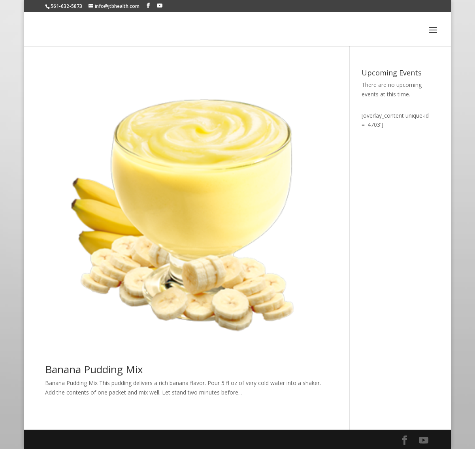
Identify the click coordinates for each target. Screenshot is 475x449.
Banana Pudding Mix (94, 369)
